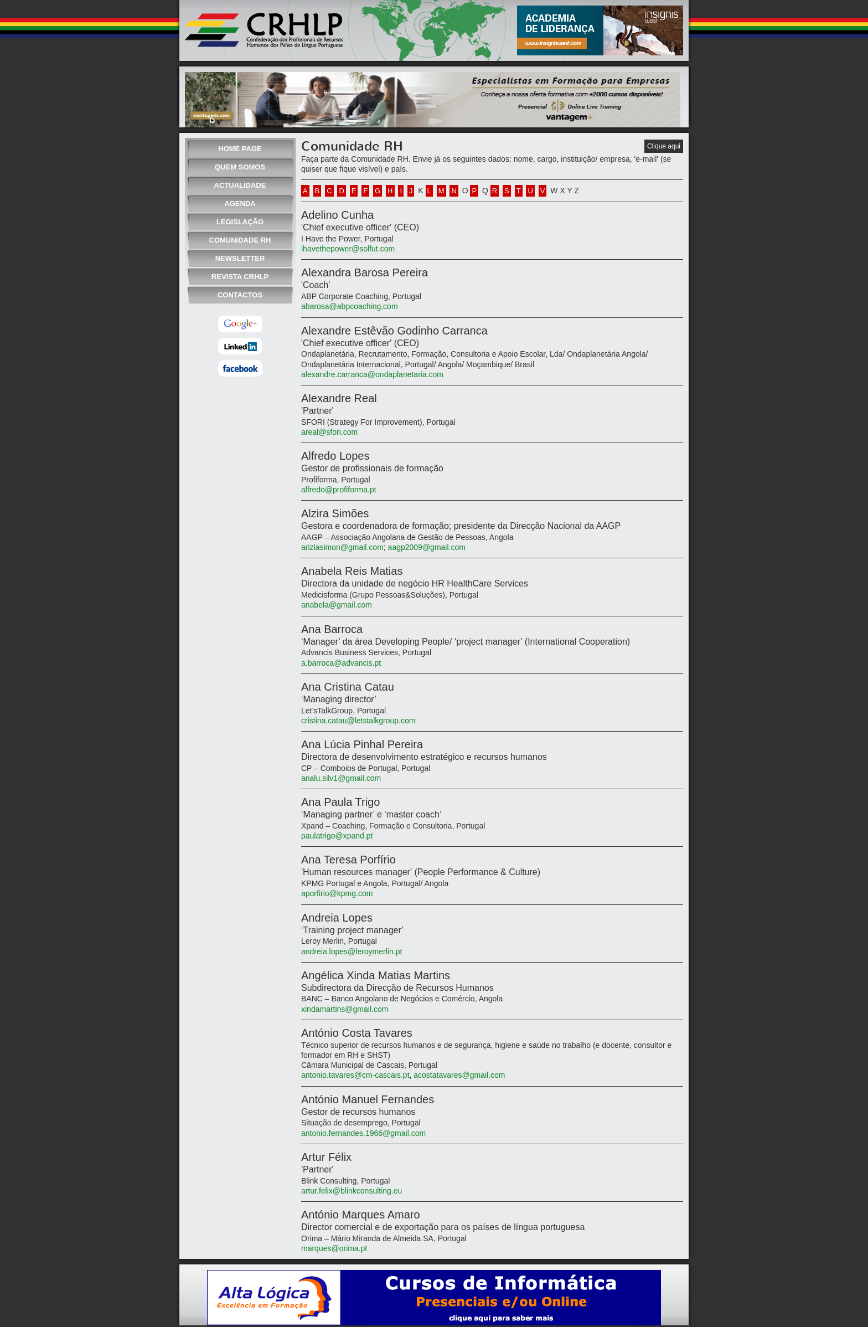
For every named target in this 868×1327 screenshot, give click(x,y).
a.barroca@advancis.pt (341, 663)
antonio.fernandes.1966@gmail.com (363, 1133)
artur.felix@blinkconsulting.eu (351, 1190)
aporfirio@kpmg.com (337, 893)
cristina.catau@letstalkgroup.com (358, 720)
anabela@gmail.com (336, 604)
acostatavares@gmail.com (459, 1075)
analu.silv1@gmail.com (341, 778)
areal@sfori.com (329, 432)
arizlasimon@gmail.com (342, 547)
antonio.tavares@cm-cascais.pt (355, 1075)
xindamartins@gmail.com (344, 1009)
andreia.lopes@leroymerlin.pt (351, 951)
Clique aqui (663, 146)
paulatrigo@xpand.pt (337, 835)
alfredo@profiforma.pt (338, 489)
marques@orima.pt (334, 1248)
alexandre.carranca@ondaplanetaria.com (372, 374)
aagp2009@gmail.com (427, 547)
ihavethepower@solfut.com (348, 248)
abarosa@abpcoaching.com (349, 306)
